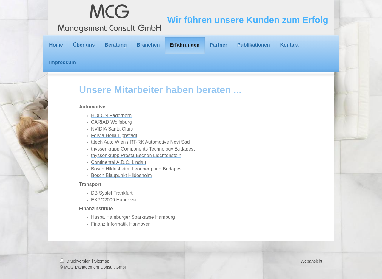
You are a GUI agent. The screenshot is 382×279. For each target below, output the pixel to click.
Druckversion (76, 261)
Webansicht (311, 261)
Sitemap (101, 261)
